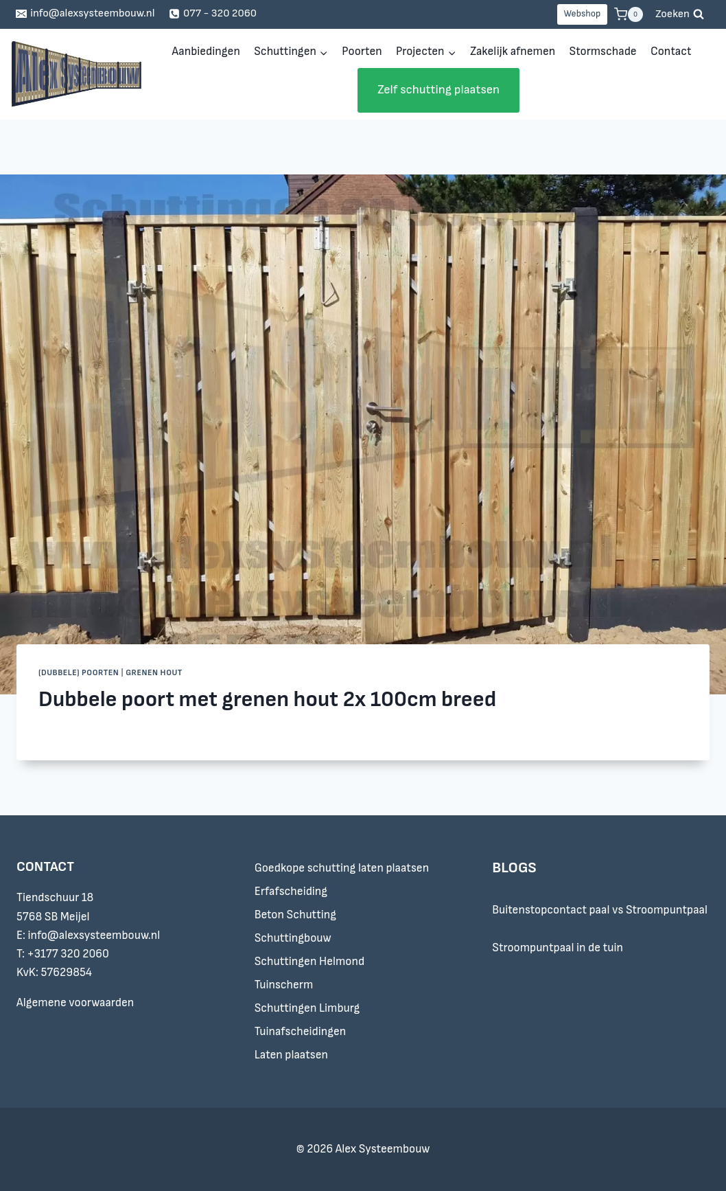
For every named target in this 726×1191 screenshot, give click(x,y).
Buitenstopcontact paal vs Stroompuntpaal (599, 910)
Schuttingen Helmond (310, 961)
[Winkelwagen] (628, 14)
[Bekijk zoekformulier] (680, 14)
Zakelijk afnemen (512, 51)
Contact (671, 51)
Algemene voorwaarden (75, 1003)
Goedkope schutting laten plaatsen (342, 868)
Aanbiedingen (205, 51)
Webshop (581, 13)
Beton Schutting (295, 915)
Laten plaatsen (291, 1055)
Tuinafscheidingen (301, 1032)
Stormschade (603, 51)
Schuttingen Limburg (307, 1008)
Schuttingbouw (293, 938)
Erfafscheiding (291, 891)
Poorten (362, 51)
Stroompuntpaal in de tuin (557, 948)
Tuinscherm (284, 985)
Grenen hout (154, 673)
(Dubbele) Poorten (78, 673)
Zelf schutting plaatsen (438, 89)
